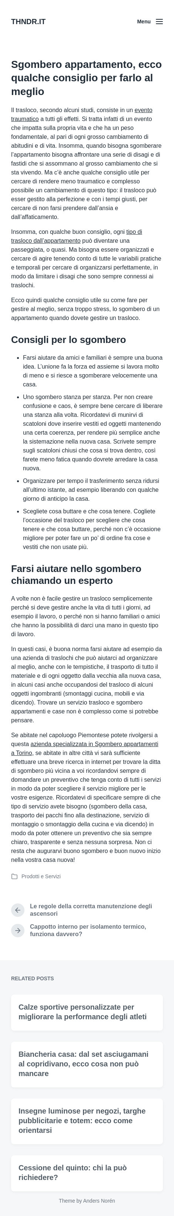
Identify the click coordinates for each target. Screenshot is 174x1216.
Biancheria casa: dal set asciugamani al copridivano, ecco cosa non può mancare (83, 1080)
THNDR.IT (28, 21)
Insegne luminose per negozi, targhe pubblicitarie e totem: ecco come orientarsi (82, 1137)
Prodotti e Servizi (41, 876)
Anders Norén (99, 1201)
